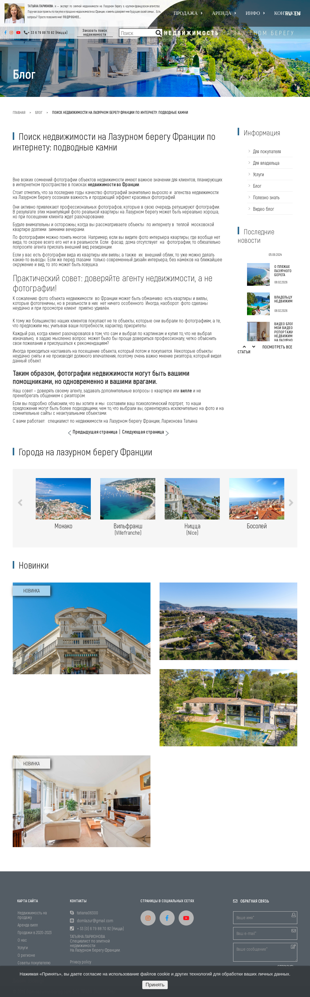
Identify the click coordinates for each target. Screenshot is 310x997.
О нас (22, 940)
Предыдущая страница (95, 431)
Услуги (258, 174)
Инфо (255, 13)
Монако (63, 526)
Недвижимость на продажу (32, 915)
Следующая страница (143, 431)
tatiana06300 (87, 912)
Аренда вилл (28, 924)
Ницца (192, 529)
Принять (155, 984)
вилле (186, 390)
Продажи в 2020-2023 (35, 932)
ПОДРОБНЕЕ (71, 17)
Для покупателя (267, 151)
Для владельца (266, 163)
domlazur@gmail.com (95, 920)
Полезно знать (266, 197)
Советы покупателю (34, 962)
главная (19, 112)
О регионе (26, 955)
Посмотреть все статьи (265, 349)
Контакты (287, 13)
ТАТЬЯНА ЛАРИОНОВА (40, 6)
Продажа (188, 13)
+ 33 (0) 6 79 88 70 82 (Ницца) (100, 928)
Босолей (257, 526)
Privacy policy (80, 961)
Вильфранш (128, 529)
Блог (38, 112)
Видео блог (263, 209)
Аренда (224, 13)
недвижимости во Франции (113, 184)
